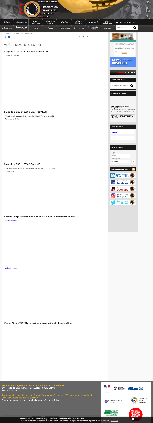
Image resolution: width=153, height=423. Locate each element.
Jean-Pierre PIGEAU (11, 220)
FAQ (113, 138)
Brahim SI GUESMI (11, 268)
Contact (114, 132)
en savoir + (114, 421)
